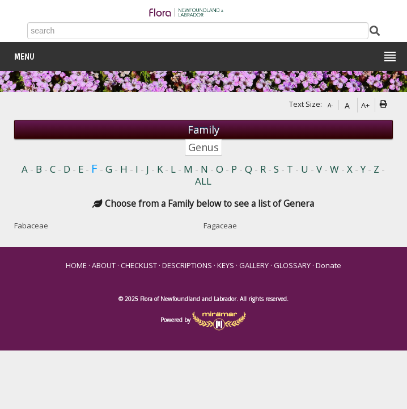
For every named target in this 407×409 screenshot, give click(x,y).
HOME (76, 265)
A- (330, 105)
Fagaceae (220, 225)
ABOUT (104, 265)
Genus (203, 147)
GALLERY (254, 265)
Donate (328, 265)
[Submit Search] (375, 30)
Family (203, 129)
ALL (203, 180)
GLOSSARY (292, 265)
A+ (365, 105)
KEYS (225, 265)
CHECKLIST (139, 265)
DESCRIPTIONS (187, 265)
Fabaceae (31, 225)
